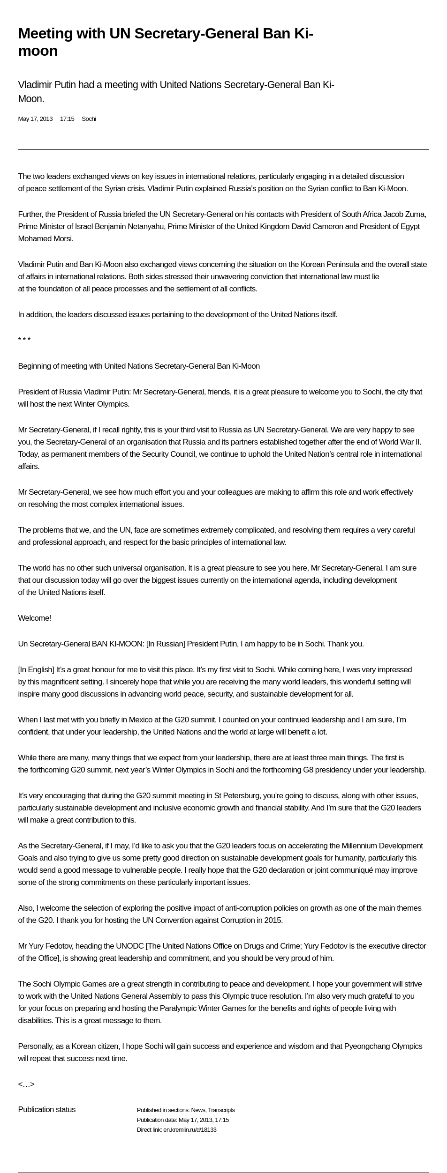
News (198, 1110)
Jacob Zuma (403, 214)
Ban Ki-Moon (384, 188)
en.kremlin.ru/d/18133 (189, 1129)
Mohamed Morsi (44, 238)
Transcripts (221, 1110)
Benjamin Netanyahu (129, 226)
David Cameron (317, 226)
